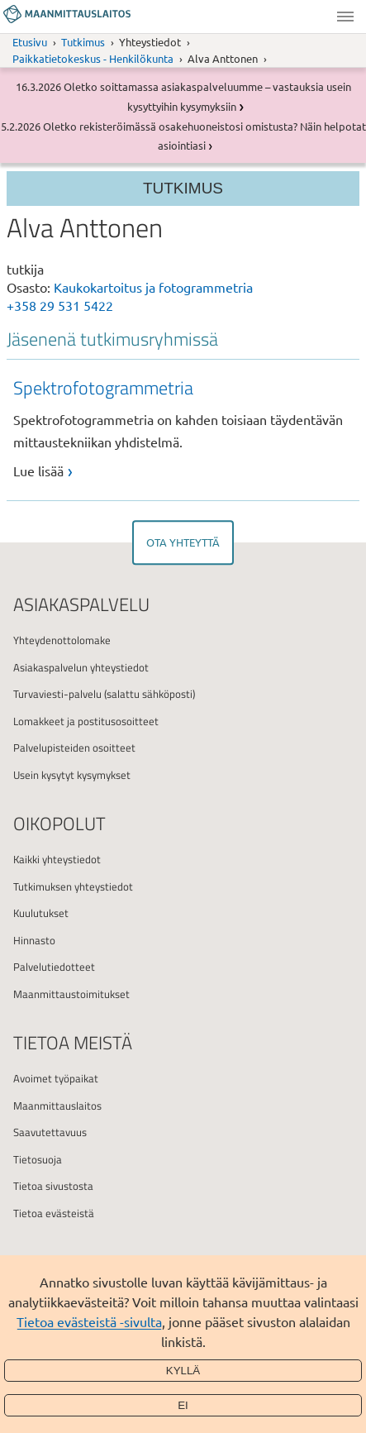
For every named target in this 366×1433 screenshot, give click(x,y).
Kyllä (183, 1370)
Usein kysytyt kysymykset (72, 775)
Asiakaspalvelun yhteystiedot (81, 667)
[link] (186, 428)
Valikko (345, 16)
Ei (183, 1405)
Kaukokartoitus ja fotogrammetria (153, 287)
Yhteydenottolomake (62, 640)
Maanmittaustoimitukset (71, 994)
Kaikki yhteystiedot (57, 859)
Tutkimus (83, 42)
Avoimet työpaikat (55, 1078)
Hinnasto (34, 940)
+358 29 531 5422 (60, 305)
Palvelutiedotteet (54, 966)
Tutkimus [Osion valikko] (183, 188)
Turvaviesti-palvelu (57, 693)
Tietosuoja (37, 1159)
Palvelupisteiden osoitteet (74, 747)
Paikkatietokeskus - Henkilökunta (92, 58)
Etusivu (29, 42)
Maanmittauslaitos (57, 1105)
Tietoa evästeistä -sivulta (89, 1321)
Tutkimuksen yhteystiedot (73, 886)
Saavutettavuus (50, 1132)
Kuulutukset (41, 913)
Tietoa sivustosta (53, 1185)
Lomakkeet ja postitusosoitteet (86, 721)
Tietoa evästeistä (53, 1213)
